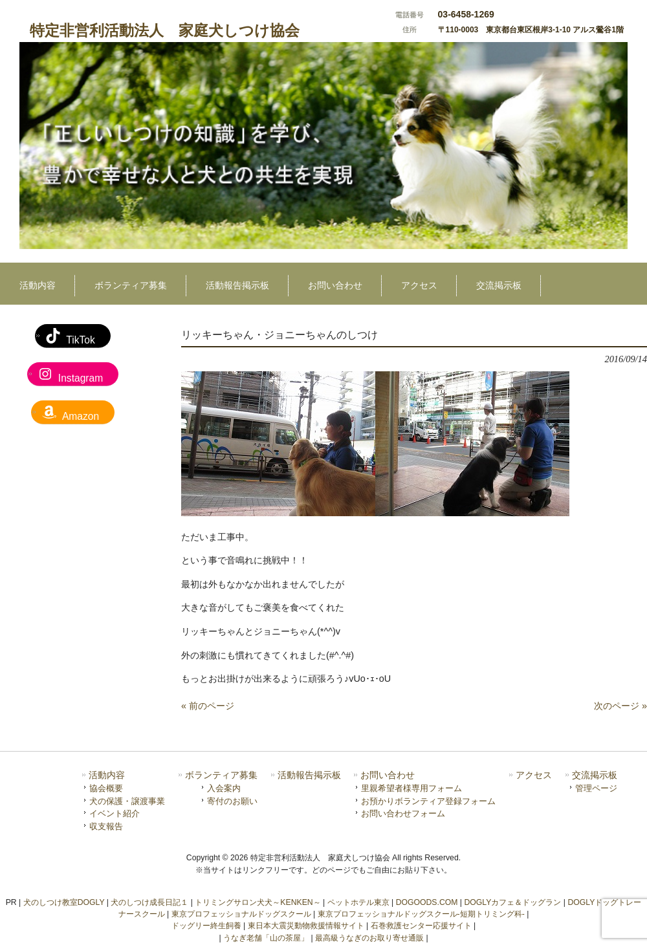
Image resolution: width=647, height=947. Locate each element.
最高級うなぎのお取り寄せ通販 (369, 937)
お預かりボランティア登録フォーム (428, 801)
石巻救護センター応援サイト (421, 925)
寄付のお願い (232, 801)
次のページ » (620, 706)
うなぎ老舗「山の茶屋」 (266, 937)
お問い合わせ (387, 775)
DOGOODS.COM (427, 902)
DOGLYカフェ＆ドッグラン (512, 902)
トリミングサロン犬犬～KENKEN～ (257, 902)
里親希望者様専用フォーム (411, 788)
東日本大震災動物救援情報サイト (306, 925)
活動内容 (107, 775)
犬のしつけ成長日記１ (149, 902)
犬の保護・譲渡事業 (127, 801)
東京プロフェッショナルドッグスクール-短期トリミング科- (421, 914)
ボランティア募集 (221, 775)
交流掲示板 (594, 775)
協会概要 (106, 788)
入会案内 (224, 788)
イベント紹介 (114, 813)
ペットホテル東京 (358, 902)
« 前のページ (207, 706)
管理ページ (596, 788)
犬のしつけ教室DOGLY (64, 902)
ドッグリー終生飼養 (206, 925)
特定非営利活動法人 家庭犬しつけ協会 (165, 30)
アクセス (534, 775)
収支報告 (106, 826)
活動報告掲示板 (309, 775)
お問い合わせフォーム (403, 813)
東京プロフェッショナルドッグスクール (241, 914)
